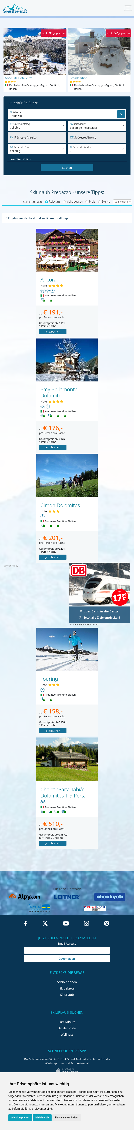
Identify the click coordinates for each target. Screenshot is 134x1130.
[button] (126, 60)
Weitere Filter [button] (19, 159)
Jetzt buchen (52, 331)
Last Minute (67, 1022)
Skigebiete (67, 988)
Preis (92, 201)
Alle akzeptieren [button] (20, 1117)
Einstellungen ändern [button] (66, 1117)
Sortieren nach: (32, 202)
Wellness (67, 1034)
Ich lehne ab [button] (42, 1117)
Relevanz (54, 201)
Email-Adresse (67, 943)
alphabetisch (74, 201)
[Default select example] (97, 126)
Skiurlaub (67, 994)
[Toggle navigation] (128, 8)
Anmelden (67, 959)
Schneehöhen (67, 982)
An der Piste (67, 1028)
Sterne (106, 201)
